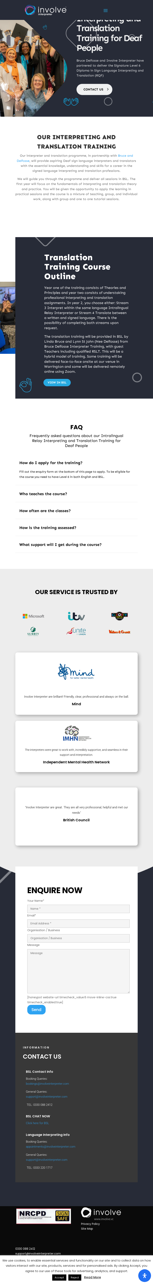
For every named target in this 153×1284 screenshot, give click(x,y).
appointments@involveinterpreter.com (50, 1146)
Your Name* (78, 905)
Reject (75, 1277)
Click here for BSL (37, 1123)
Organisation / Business (78, 934)
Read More (92, 1277)
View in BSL (57, 382)
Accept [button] (59, 1277)
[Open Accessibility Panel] (144, 1275)
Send (36, 1009)
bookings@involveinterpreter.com (47, 1083)
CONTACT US (93, 74)
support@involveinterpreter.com (46, 1096)
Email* (78, 919)
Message (78, 968)
